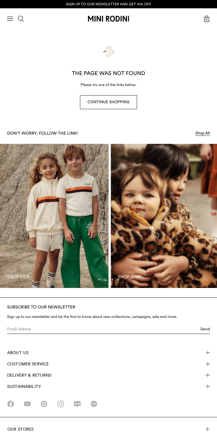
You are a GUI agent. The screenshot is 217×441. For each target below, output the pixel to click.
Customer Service (108, 364)
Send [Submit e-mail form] (205, 329)
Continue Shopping (108, 102)
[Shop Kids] (54, 216)
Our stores (108, 429)
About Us (108, 353)
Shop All (202, 133)
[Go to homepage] (108, 18)
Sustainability (108, 386)
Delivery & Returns (108, 375)
